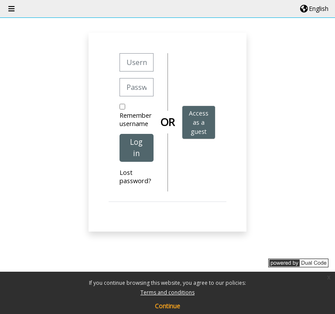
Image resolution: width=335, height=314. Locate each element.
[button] (314, 9)
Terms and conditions (167, 292)
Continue (167, 306)
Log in (136, 147)
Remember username (136, 119)
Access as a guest (199, 122)
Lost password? (135, 176)
